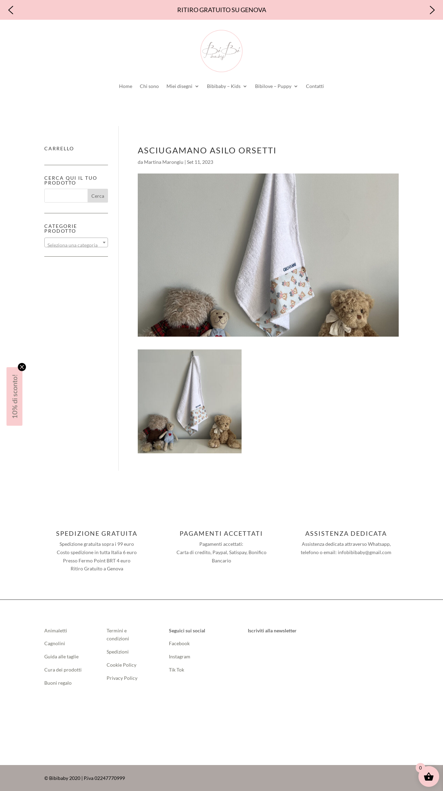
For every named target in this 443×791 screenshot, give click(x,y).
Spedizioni (118, 652)
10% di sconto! (14, 396)
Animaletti (55, 630)
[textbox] (76, 245)
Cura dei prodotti (63, 670)
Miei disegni (179, 86)
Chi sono (149, 86)
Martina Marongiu (163, 162)
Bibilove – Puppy (273, 86)
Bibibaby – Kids (224, 86)
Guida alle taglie (61, 656)
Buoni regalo (58, 683)
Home (125, 86)
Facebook (180, 643)
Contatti (315, 86)
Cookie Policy (121, 665)
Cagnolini (54, 643)
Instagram (179, 656)
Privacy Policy (122, 678)
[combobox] (76, 242)
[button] (10, 10)
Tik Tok (176, 670)
